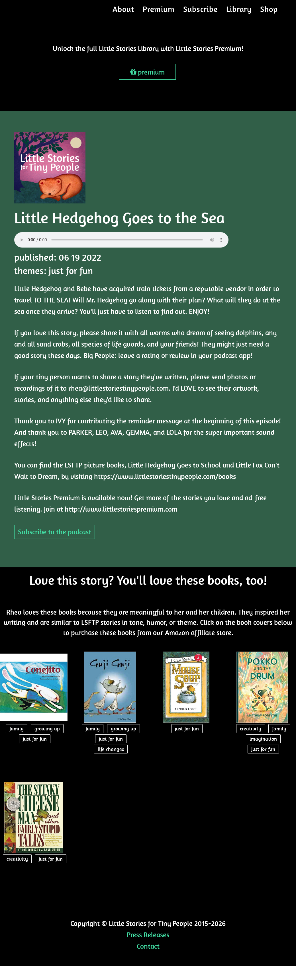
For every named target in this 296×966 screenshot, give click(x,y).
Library (239, 13)
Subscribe (200, 13)
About (123, 13)
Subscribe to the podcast (54, 531)
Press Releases (148, 934)
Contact (148, 946)
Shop (269, 13)
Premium (159, 13)
